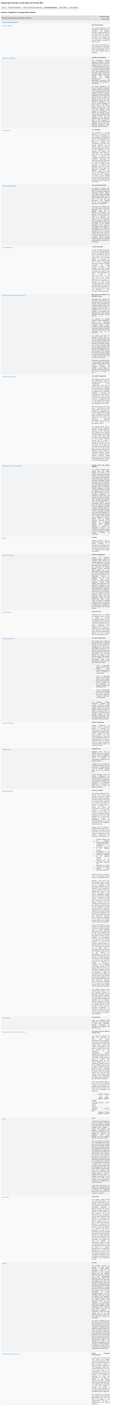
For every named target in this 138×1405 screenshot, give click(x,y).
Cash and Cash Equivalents (9, 186)
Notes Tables (63, 7)
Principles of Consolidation (8, 58)
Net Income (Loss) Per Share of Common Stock (14, 1032)
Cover (4, 7)
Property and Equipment (8, 555)
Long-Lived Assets (6, 612)
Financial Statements (14, 7)
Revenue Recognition (7, 791)
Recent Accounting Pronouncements (11, 1354)
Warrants (4, 1263)
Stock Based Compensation (9, 376)
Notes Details (74, 7)
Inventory (4, 538)
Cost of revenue (6, 1017)
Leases (4, 1118)
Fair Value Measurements (8, 638)
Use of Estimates (6, 130)
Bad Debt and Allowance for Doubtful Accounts (13, 295)
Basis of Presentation (7, 25)
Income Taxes (5, 1197)
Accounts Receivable (7, 247)
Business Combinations (8, 723)
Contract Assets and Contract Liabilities (11, 465)
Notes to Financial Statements (32, 7)
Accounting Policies (50, 7)
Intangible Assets (6, 749)
